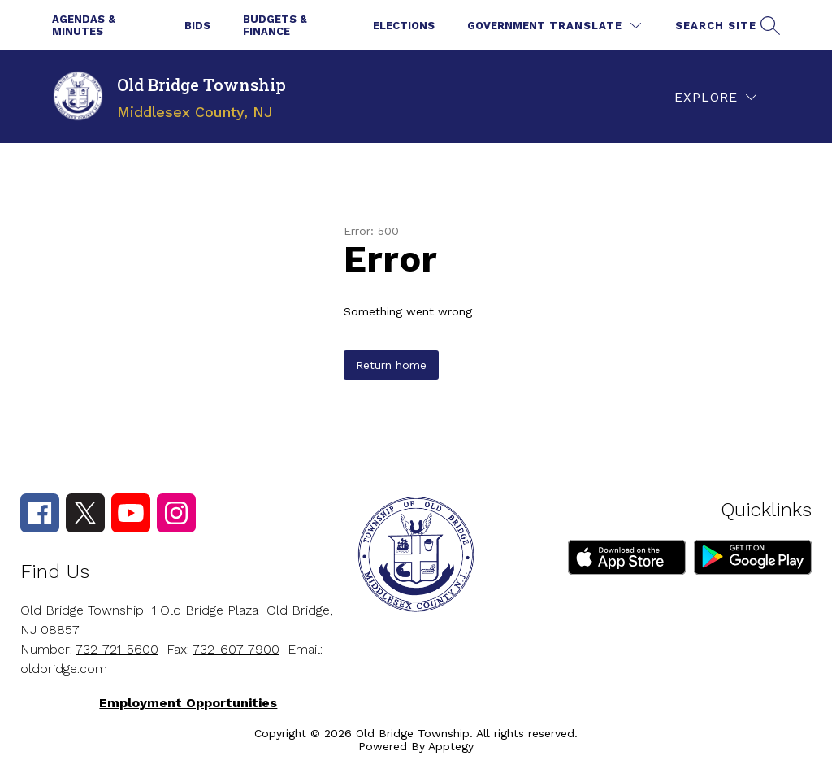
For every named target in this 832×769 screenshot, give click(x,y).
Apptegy (451, 746)
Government (506, 26)
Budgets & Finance (275, 25)
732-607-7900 (236, 649)
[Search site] (725, 25)
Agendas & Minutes (83, 25)
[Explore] (715, 97)
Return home (391, 364)
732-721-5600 (117, 649)
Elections (404, 26)
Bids (197, 26)
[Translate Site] (595, 25)
